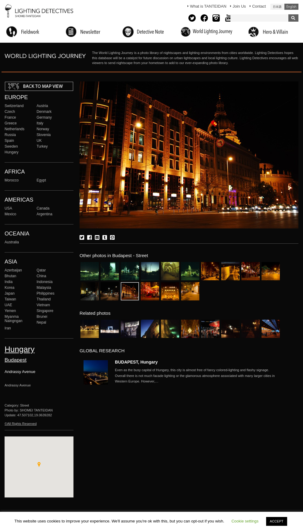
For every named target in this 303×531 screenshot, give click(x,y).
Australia (12, 242)
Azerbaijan (13, 270)
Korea (9, 287)
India (8, 282)
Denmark (44, 111)
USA (8, 208)
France (10, 117)
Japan (10, 293)
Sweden (11, 146)
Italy (40, 123)
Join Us (239, 6)
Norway (43, 129)
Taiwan (10, 299)
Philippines (45, 293)
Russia (10, 135)
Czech (10, 111)
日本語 (277, 7)
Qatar (41, 270)
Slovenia (44, 135)
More (197, 375)
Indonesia (44, 282)
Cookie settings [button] (244, 521)
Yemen (10, 311)
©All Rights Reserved (21, 423)
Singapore (45, 311)
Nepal (41, 322)
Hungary (12, 152)
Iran (8, 328)
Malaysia (44, 287)
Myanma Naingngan (13, 318)
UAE (8, 305)
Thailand (44, 299)
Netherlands (14, 129)
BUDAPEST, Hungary (136, 362)
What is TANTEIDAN (208, 6)
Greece (11, 123)
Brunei (42, 316)
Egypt (41, 180)
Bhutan (10, 276)
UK (39, 140)
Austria (42, 106)
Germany (44, 117)
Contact (259, 6)
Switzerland (14, 106)
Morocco (12, 180)
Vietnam (43, 305)
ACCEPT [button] (276, 521)
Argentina (44, 214)
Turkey (42, 146)
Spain (9, 140)
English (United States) (291, 7)
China (41, 276)
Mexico (10, 214)
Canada (43, 208)
